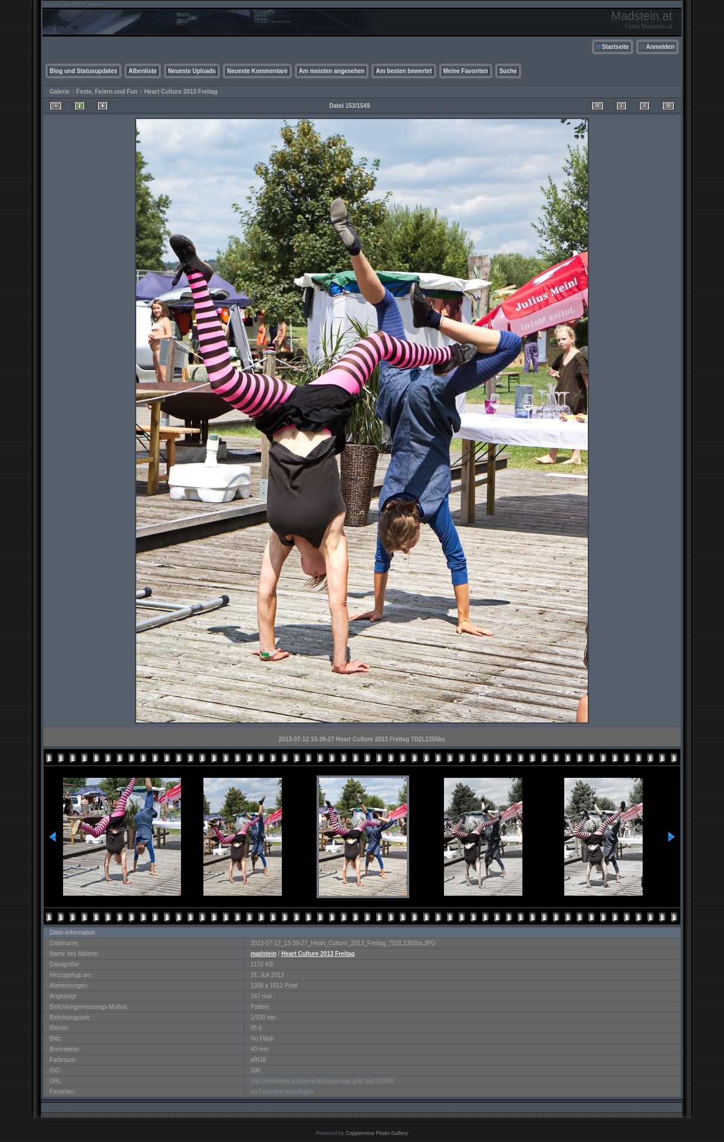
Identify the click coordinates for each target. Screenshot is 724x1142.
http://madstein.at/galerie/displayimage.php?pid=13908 (322, 1081)
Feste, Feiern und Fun (106, 91)
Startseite (615, 47)
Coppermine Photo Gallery (376, 1133)
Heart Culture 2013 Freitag (181, 91)
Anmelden (660, 47)
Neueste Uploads (192, 71)
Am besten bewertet (404, 71)
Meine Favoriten (465, 71)
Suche (508, 71)
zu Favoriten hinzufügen (282, 1091)
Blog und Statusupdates (83, 71)
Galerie (60, 91)
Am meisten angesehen (332, 71)
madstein (264, 953)
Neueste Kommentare (257, 71)
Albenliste (143, 71)
